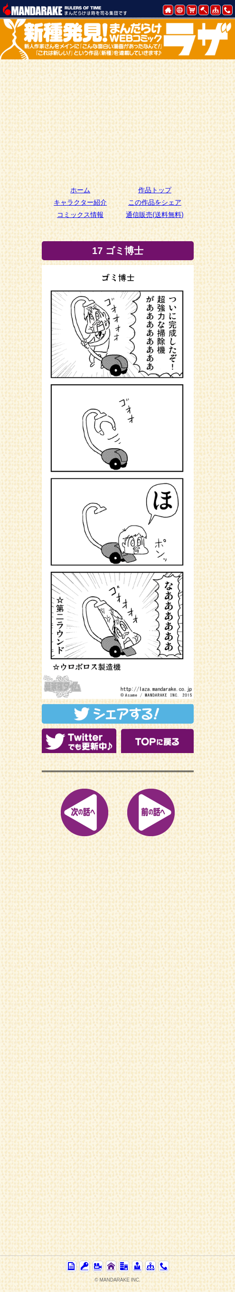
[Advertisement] (118, 121)
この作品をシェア (154, 202)
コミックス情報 (80, 214)
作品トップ (154, 190)
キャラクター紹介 (80, 202)
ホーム (80, 190)
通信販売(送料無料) (154, 214)
